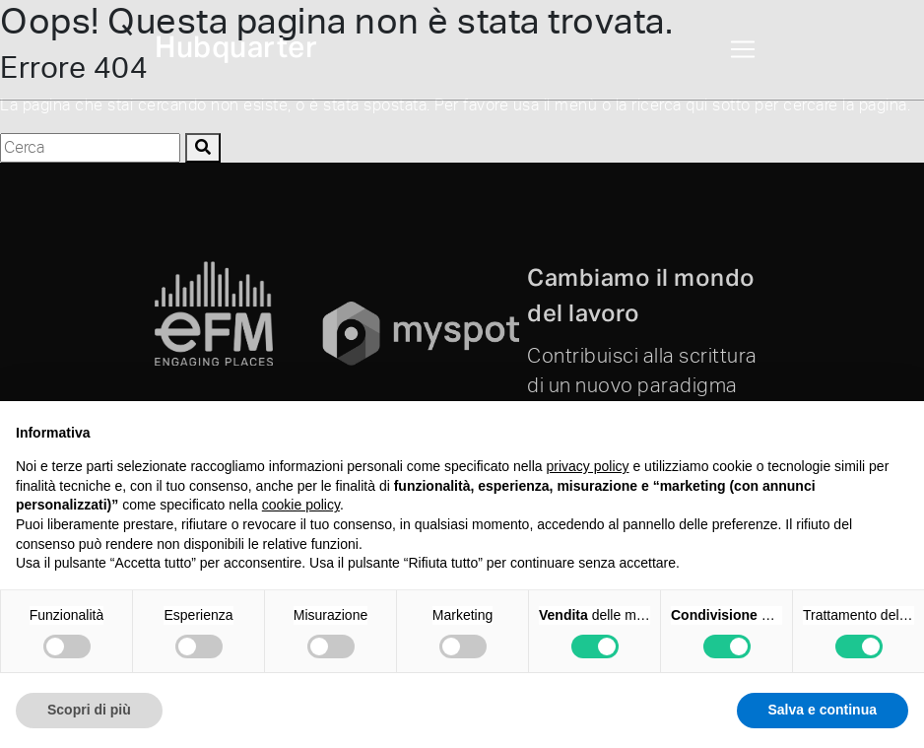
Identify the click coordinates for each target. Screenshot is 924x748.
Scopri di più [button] (89, 709)
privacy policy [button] (588, 466)
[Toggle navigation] (742, 49)
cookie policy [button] (301, 504)
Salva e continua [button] (822, 709)
